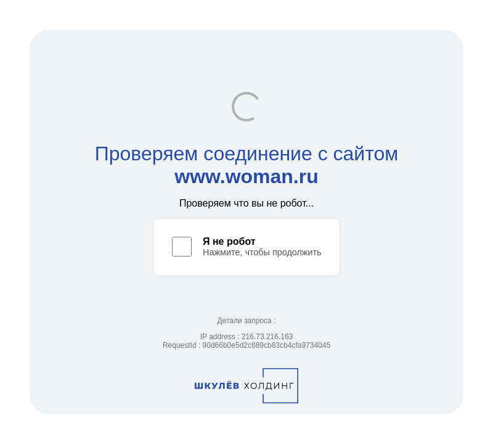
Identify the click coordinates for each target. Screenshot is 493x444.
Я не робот (229, 241)
